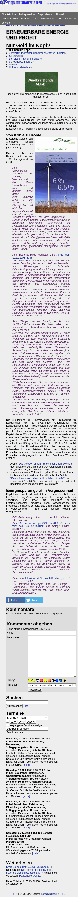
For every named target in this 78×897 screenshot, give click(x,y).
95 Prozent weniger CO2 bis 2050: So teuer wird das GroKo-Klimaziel (41, 525)
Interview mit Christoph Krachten (43, 578)
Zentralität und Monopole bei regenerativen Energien (37, 53)
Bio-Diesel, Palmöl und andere (25, 58)
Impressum (54, 894)
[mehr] (26, 764)
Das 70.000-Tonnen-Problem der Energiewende (45, 463)
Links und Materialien (20, 67)
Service (5, 22)
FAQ (63, 894)
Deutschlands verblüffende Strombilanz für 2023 (37, 478)
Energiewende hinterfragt (51, 25)
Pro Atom (14, 64)
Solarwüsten (16, 55)
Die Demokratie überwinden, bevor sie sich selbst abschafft (29, 871)
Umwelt (60, 14)
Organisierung (45, 14)
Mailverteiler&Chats (30, 875)
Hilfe (26, 706)
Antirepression (27, 14)
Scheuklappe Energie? (21, 61)
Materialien (70, 18)
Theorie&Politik (9, 18)
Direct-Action (8, 14)
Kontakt (44, 894)
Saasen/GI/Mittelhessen (47, 18)
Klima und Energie (26, 25)
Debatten (26, 18)
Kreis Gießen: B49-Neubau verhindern (27, 867)
